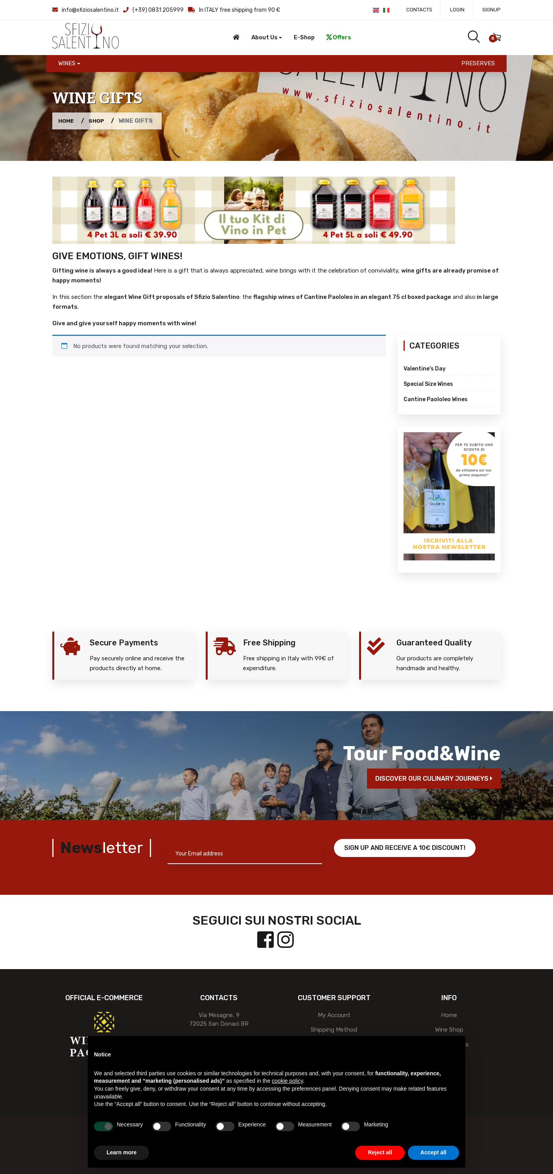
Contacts (419, 10)
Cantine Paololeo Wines (436, 399)
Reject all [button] (380, 1152)
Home (67, 120)
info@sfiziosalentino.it (90, 10)
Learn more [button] (121, 1152)
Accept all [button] (433, 1152)
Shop (99, 120)
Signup (491, 10)
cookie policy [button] (287, 1081)
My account (334, 1015)
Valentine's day (425, 368)
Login (457, 10)
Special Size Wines (428, 384)
